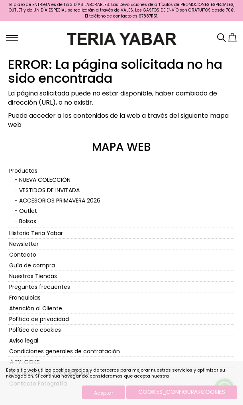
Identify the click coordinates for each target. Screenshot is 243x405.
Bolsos (27, 221)
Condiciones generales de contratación (64, 351)
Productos (23, 171)
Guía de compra (32, 265)
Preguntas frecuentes (39, 287)
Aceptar (103, 392)
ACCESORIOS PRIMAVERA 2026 (59, 200)
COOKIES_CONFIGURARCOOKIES (181, 392)
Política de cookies (35, 330)
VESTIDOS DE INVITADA (49, 190)
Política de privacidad (39, 319)
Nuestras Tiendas (33, 276)
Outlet (28, 211)
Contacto (22, 255)
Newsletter (24, 244)
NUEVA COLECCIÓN (45, 180)
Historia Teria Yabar (36, 233)
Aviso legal (23, 341)
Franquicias (25, 298)
